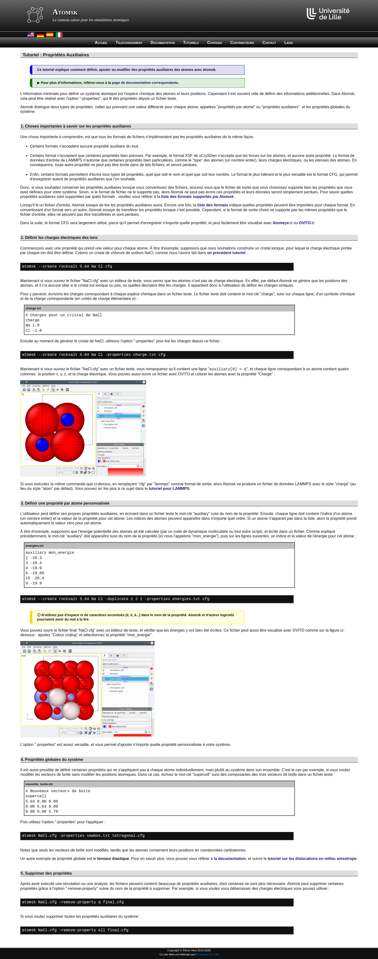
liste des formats (212, 205)
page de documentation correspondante (145, 83)
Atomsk (65, 11)
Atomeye (281, 223)
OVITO (305, 223)
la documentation (230, 850)
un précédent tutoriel (226, 253)
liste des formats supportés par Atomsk (197, 197)
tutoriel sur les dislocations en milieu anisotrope (312, 850)
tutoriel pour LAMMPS (169, 486)
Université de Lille (208, 954)
